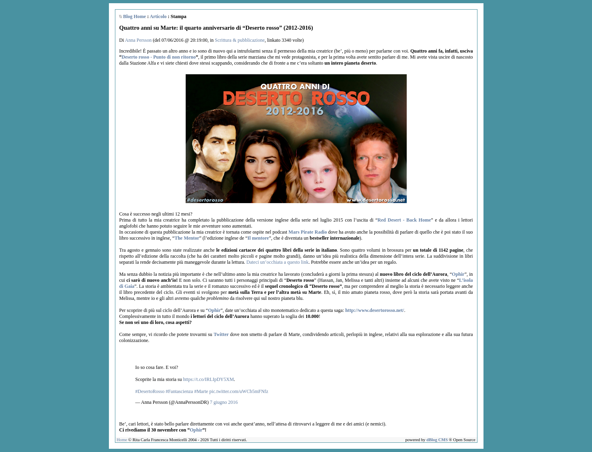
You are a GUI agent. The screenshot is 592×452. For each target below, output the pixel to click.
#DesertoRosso (150, 391)
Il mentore (258, 238)
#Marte (201, 391)
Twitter (221, 334)
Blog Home (134, 16)
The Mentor (186, 238)
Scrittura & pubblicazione (240, 40)
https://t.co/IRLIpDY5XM (208, 379)
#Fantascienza (179, 391)
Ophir (458, 274)
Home (122, 440)
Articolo (158, 16)
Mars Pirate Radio (308, 232)
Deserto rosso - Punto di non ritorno (159, 57)
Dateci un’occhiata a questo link (277, 262)
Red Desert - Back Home (404, 220)
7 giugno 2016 (224, 402)
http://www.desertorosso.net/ (374, 310)
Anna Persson (138, 40)
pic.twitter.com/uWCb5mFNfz (238, 391)
